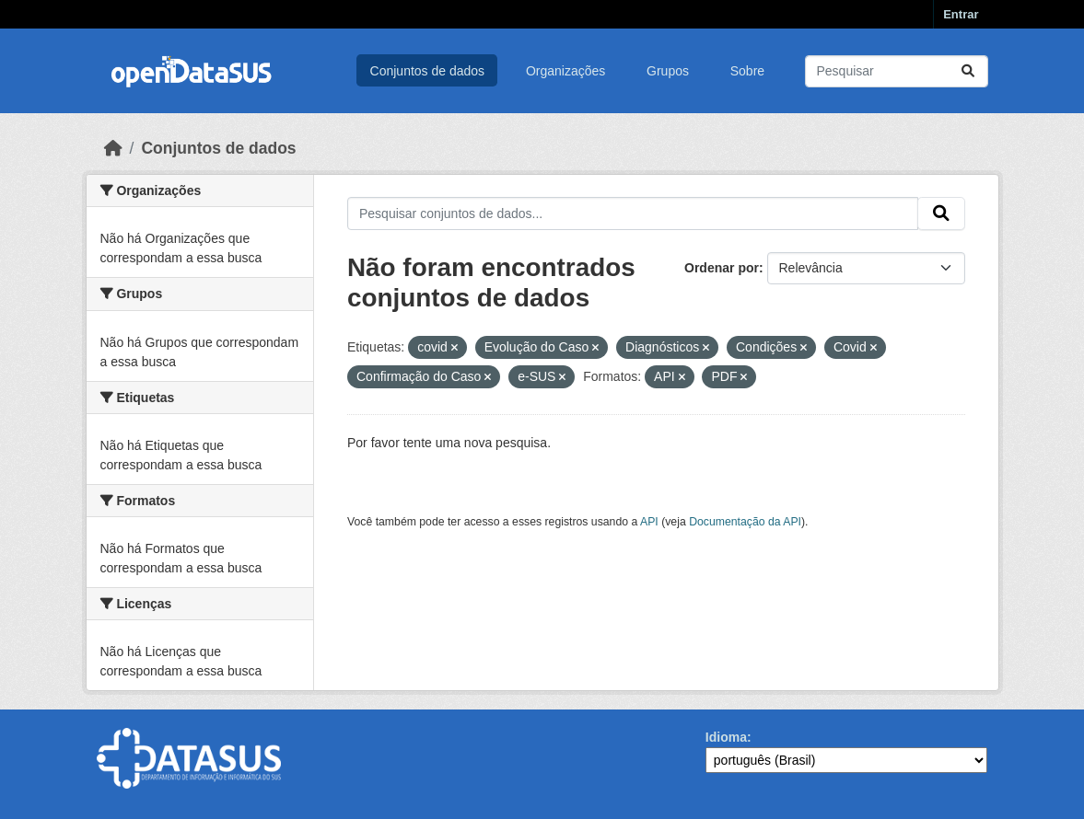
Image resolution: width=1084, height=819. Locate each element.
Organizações (565, 70)
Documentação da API (745, 521)
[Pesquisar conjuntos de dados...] (896, 71)
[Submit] (968, 71)
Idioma (726, 737)
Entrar (960, 14)
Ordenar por (721, 267)
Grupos (668, 70)
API (649, 521)
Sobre (747, 70)
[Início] (113, 148)
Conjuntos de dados (427, 70)
